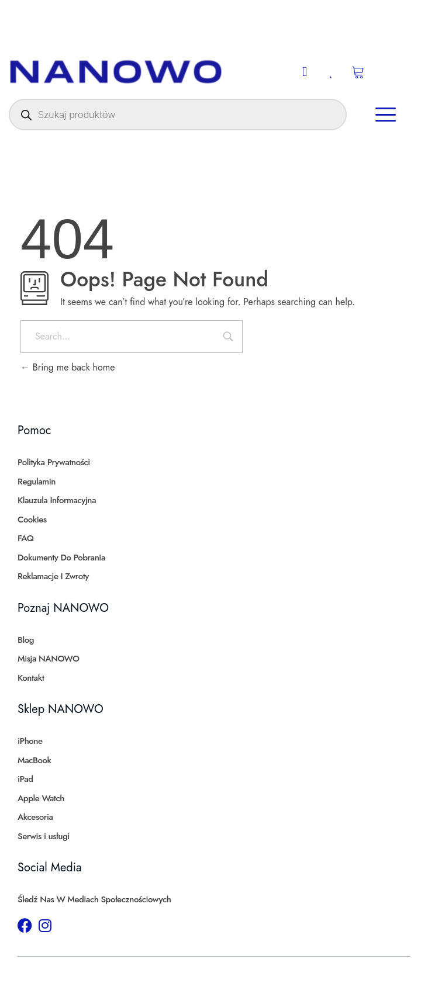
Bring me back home (67, 367)
